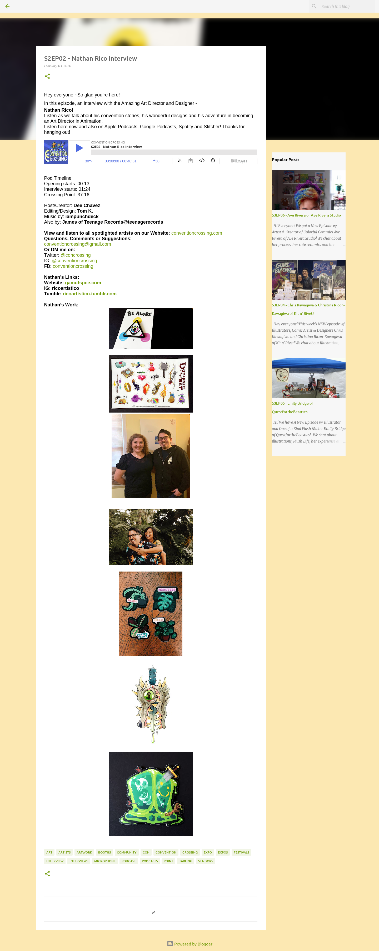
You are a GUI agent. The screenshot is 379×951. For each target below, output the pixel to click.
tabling (185, 861)
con (146, 852)
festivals (241, 852)
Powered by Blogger (189, 943)
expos (223, 852)
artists (64, 852)
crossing (190, 852)
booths (104, 852)
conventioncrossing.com (196, 233)
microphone (105, 861)
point (168, 861)
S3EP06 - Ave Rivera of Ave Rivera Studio (306, 215)
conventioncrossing (73, 266)
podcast (129, 861)
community (127, 852)
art (49, 852)
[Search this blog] (347, 6)
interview (54, 861)
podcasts (150, 861)
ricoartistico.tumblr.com (90, 293)
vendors (205, 861)
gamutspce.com (83, 282)
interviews (78, 861)
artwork (84, 852)
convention (166, 852)
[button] (47, 76)
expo (208, 852)
